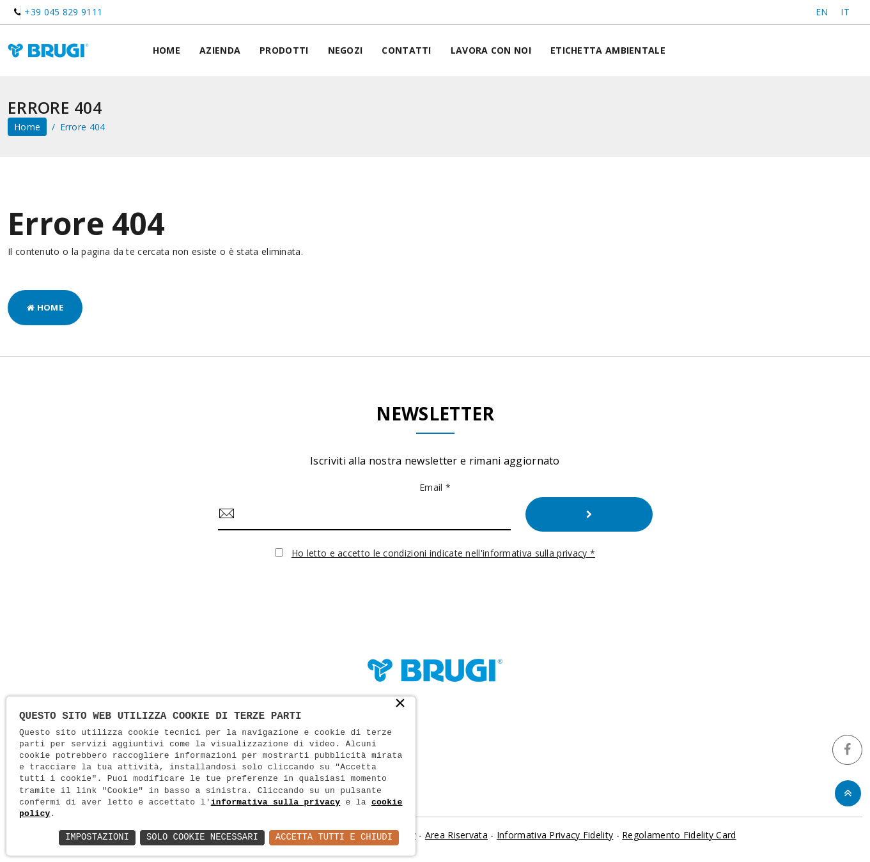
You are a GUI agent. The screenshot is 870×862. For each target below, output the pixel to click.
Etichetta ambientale (607, 50)
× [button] (400, 704)
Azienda (219, 50)
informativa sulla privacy (276, 802)
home (27, 127)
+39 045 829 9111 (63, 12)
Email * (435, 487)
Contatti (406, 50)
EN (822, 12)
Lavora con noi (491, 50)
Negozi (345, 50)
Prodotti (284, 50)
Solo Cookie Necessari (200, 837)
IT (845, 12)
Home (166, 50)
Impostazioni (95, 837)
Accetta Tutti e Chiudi (333, 837)
